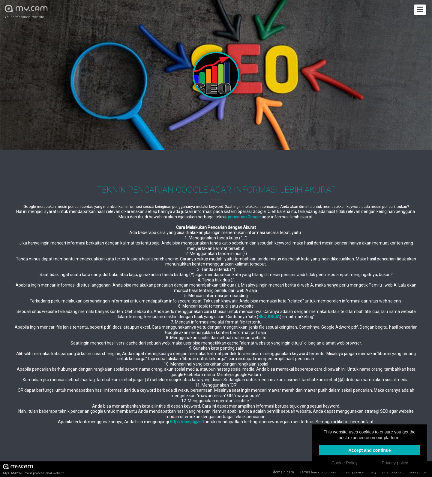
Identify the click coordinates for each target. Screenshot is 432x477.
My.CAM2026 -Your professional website (33, 469)
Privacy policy (352, 472)
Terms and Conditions (318, 472)
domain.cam (283, 472)
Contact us (418, 472)
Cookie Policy (344, 462)
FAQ (373, 472)
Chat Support (392, 472)
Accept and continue (369, 450)
